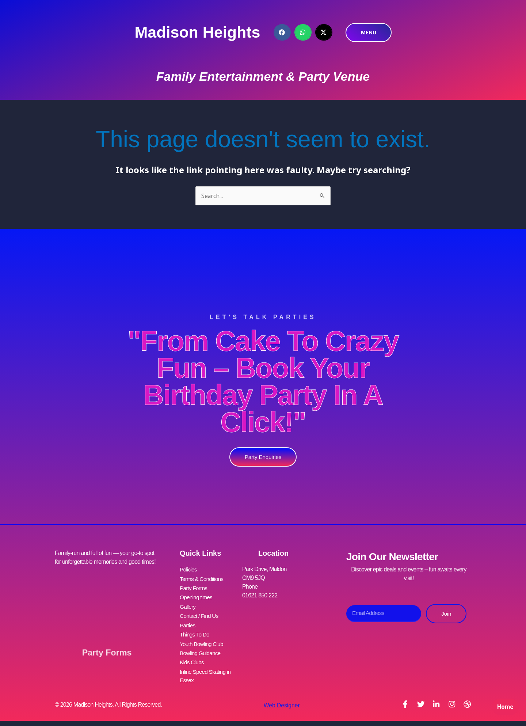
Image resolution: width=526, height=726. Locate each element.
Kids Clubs (192, 657)
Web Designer (280, 700)
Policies (189, 569)
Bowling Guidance (201, 648)
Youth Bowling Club (202, 639)
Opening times (197, 596)
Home (504, 710)
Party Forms (107, 648)
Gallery (188, 604)
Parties (188, 622)
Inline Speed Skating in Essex (206, 670)
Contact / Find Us (200, 613)
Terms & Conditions (202, 578)
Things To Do (195, 631)
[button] (282, 32)
